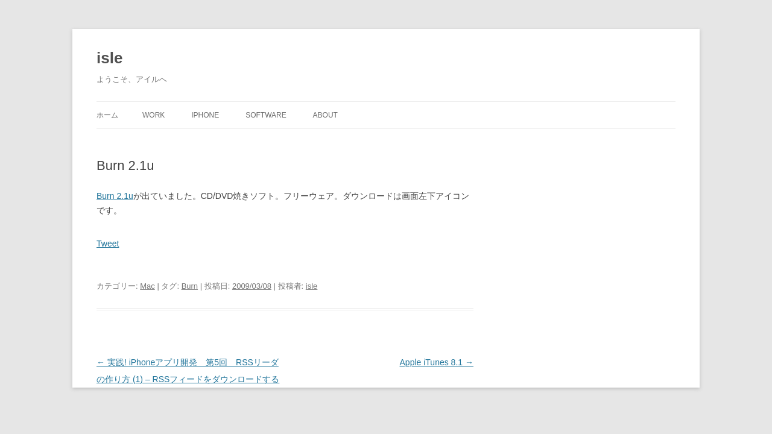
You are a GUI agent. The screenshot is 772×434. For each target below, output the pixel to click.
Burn (190, 286)
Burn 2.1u (114, 196)
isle (109, 58)
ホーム (107, 115)
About (325, 115)
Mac (147, 286)
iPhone (205, 115)
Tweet (107, 243)
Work (153, 115)
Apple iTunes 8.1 (436, 362)
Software (265, 115)
